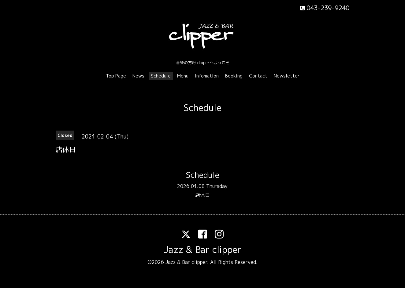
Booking (234, 76)
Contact (258, 76)
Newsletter (287, 76)
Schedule (161, 76)
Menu (182, 76)
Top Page (116, 76)
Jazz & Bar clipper (202, 249)
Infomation (207, 76)
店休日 (202, 195)
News (138, 76)
